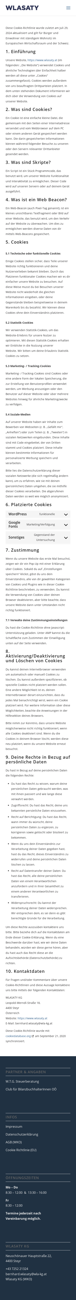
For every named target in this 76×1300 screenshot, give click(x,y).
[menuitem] (68, 8)
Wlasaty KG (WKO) (19, 1279)
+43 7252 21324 (17, 1269)
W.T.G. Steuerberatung (22, 1081)
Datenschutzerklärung (22, 1134)
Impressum (14, 1126)
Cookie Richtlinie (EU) (21, 1150)
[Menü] (68, 8)
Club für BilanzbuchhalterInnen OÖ (31, 1089)
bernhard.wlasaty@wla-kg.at (26, 1274)
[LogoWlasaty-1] (31, 8)
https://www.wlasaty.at (42, 60)
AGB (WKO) (14, 1142)
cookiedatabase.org (18, 1036)
